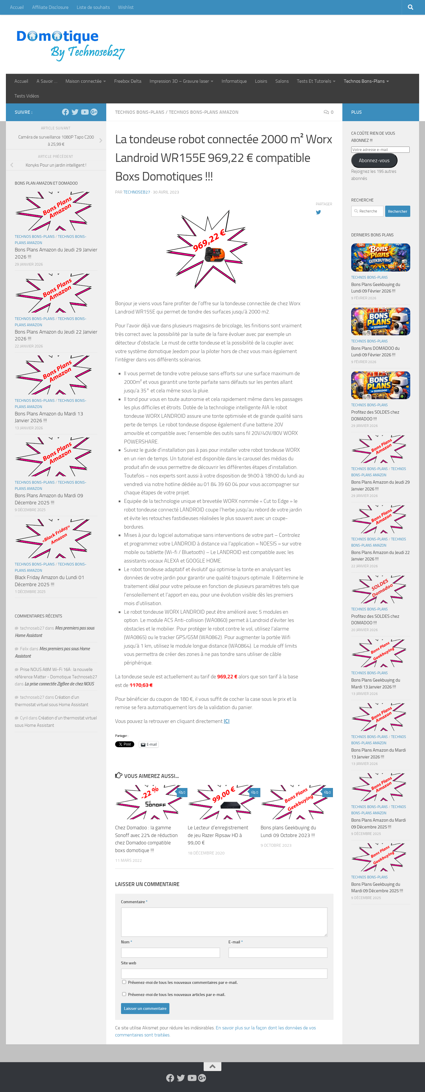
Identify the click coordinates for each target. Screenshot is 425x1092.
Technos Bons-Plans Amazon (203, 112)
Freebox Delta (127, 81)
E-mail (235, 942)
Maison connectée (84, 81)
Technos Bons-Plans (364, 81)
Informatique (234, 81)
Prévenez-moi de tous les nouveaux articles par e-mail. (176, 994)
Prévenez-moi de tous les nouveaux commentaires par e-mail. (183, 982)
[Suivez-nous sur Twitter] (75, 112)
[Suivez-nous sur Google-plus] (93, 112)
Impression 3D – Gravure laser (179, 81)
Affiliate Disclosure (50, 7)
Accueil (17, 7)
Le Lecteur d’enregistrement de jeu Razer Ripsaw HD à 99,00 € (218, 835)
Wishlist (126, 7)
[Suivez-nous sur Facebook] (65, 112)
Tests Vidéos (26, 96)
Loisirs (261, 81)
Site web (128, 963)
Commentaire (134, 901)
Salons (282, 81)
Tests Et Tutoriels (314, 81)
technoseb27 (136, 192)
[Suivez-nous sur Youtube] (84, 112)
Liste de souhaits (93, 7)
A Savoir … (47, 81)
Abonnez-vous (374, 160)
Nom (126, 942)
